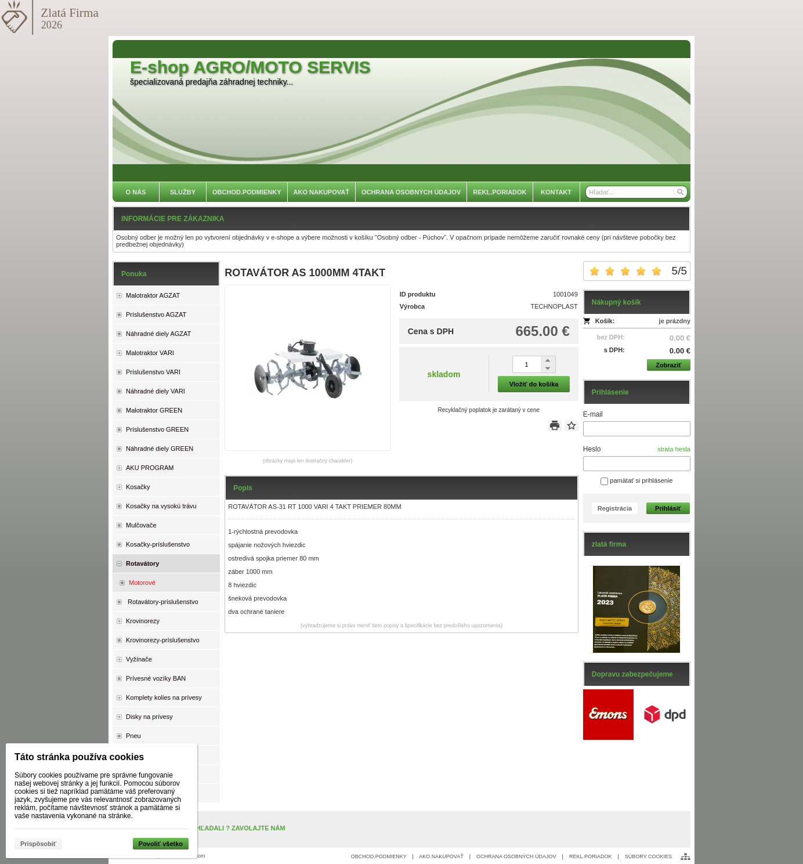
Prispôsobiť (38, 843)
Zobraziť (668, 364)
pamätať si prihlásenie (636, 480)
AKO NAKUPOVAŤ (441, 856)
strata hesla (673, 449)
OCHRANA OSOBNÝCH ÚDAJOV (516, 856)
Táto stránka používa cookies (79, 757)
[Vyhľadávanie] (636, 192)
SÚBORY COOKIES (648, 856)
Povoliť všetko (161, 843)
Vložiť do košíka (534, 384)
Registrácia (615, 508)
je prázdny (674, 320)
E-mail (593, 414)
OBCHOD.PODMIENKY (379, 856)
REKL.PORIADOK (590, 856)
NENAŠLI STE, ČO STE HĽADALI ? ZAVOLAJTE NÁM (205, 828)
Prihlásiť (668, 508)
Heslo (592, 449)
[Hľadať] (679, 192)
